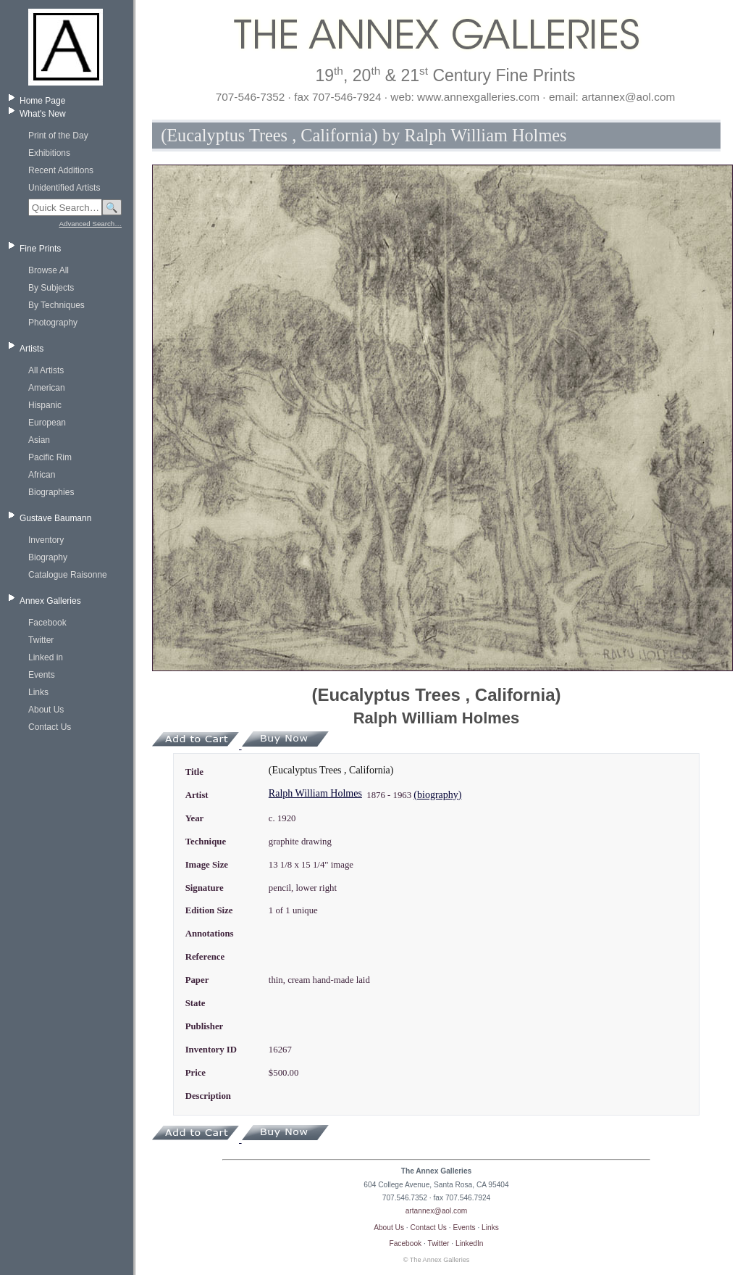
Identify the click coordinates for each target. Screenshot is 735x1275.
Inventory (46, 540)
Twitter (41, 640)
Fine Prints (40, 249)
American (46, 388)
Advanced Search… (90, 224)
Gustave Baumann (55, 518)
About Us (46, 710)
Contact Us (49, 727)
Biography (47, 557)
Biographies (51, 492)
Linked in (45, 657)
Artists (31, 349)
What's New (43, 114)
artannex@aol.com (437, 1211)
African (41, 475)
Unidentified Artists (64, 188)
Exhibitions (49, 153)
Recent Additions (60, 170)
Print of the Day (58, 135)
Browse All (48, 270)
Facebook (47, 623)
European (47, 423)
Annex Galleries (50, 601)
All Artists (46, 370)
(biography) (437, 794)
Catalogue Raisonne (67, 575)
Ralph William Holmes (315, 793)
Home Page (42, 101)
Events (41, 675)
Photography (52, 322)
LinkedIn (469, 1243)
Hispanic (45, 405)
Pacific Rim (50, 457)
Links (38, 692)
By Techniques (56, 305)
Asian (39, 440)
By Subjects (51, 288)
